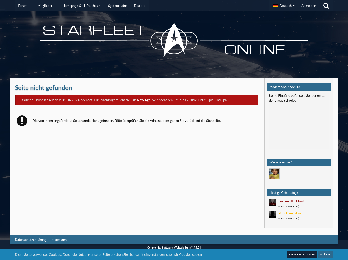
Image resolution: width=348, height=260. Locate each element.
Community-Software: (174, 247)
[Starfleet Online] (174, 40)
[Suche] (326, 5)
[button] (283, 5)
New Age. (144, 100)
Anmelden (308, 6)
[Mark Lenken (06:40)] (274, 173)
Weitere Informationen (302, 254)
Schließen (325, 254)
